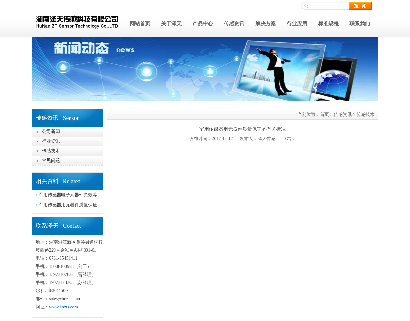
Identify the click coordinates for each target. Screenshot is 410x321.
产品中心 (203, 23)
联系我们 (359, 23)
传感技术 (51, 150)
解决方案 (265, 23)
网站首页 (140, 23)
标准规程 (328, 23)
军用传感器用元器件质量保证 (68, 204)
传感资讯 (234, 23)
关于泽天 (171, 23)
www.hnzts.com (63, 307)
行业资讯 (51, 141)
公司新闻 (51, 131)
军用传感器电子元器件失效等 (68, 194)
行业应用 (297, 23)
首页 (324, 114)
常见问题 (51, 160)
